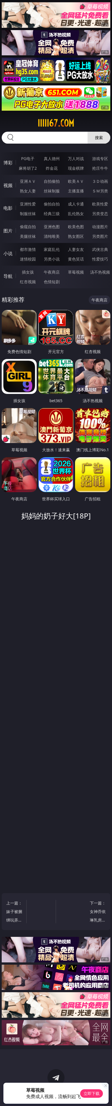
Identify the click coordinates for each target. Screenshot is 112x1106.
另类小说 (52, 259)
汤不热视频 (100, 272)
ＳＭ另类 (100, 191)
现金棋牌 (76, 168)
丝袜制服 (52, 191)
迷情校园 (28, 259)
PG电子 (27, 158)
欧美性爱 (100, 204)
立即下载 (91, 1093)
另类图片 (100, 236)
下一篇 (97, 912)
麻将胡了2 (28, 168)
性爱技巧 (100, 259)
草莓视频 (76, 272)
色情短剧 (52, 281)
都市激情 (28, 249)
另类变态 (100, 213)
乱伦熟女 (76, 213)
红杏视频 (28, 281)
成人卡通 (76, 204)
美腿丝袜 (28, 236)
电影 (8, 208)
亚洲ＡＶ (28, 181)
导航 (8, 276)
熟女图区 (76, 236)
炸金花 (52, 168)
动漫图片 (100, 226)
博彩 (8, 163)
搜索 (99, 137)
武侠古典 (100, 249)
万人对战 (76, 158)
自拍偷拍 (52, 181)
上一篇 (15, 912)
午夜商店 (52, 272)
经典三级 (52, 213)
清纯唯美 (52, 236)
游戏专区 (100, 158)
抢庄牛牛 (100, 168)
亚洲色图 (52, 226)
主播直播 (76, 191)
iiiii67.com (56, 123)
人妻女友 (76, 249)
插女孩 (28, 272)
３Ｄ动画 (100, 181)
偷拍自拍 (52, 204)
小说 (8, 253)
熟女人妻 (28, 191)
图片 (8, 231)
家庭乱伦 (52, 249)
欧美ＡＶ (76, 181)
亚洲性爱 (28, 204)
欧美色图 (76, 226)
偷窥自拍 (28, 226)
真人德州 (52, 158)
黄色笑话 (76, 259)
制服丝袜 (28, 213)
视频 (8, 185)
